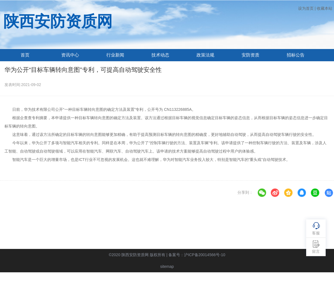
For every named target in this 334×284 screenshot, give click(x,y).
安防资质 (250, 55)
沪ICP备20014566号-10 (204, 255)
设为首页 (306, 8)
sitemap (167, 266)
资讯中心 (70, 55)
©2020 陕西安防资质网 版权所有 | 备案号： (167, 255)
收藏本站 (324, 8)
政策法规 (205, 55)
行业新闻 (115, 55)
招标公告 (295, 55)
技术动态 (160, 55)
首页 (25, 55)
